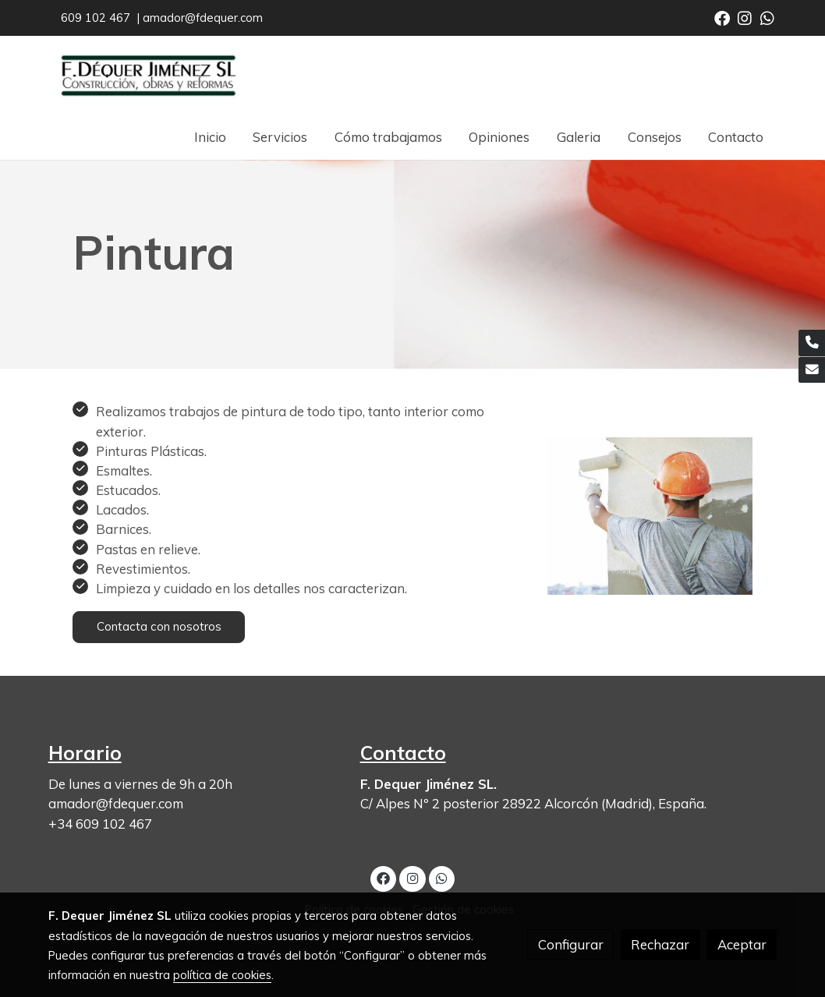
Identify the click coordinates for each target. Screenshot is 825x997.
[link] (148, 75)
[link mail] (811, 370)
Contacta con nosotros (159, 626)
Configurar (571, 944)
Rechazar (660, 944)
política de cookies (222, 974)
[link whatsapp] (767, 17)
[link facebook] (722, 17)
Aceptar (742, 944)
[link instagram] (745, 17)
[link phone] (811, 343)
